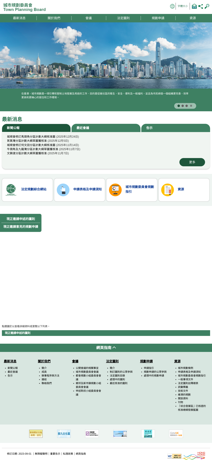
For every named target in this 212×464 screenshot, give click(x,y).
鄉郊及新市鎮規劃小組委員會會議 (88, 385)
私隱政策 (68, 453)
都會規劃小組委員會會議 (88, 377)
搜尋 (206, 6)
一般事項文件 (185, 379)
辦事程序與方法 (50, 375)
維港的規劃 (184, 394)
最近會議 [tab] (82, 128)
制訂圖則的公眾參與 (121, 371)
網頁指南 (106, 348)
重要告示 (55, 453)
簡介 (44, 368)
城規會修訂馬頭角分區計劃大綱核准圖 (31, 136)
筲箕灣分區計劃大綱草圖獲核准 (27, 140)
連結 (44, 379)
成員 (44, 371)
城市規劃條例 (185, 368)
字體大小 (183, 6)
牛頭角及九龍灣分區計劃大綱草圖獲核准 (32, 149)
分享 (200, 6)
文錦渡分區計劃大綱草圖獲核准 (27, 153)
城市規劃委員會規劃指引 (192, 375)
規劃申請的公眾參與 (155, 371)
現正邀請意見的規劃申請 (20, 226)
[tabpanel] (106, 150)
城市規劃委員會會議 (87, 371)
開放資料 (183, 398)
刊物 (180, 402)
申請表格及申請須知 (189, 371)
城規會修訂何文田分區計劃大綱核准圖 (31, 145)
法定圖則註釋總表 (188, 383)
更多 (192, 162)
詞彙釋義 (183, 387)
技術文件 (183, 390)
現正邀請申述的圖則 (20, 219)
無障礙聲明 (41, 453)
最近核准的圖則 (119, 383)
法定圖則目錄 (117, 375)
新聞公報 (13, 368)
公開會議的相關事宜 (87, 368)
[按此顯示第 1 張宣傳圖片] (179, 106)
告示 (10, 375)
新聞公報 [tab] (13, 128)
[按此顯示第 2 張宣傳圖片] (182, 106)
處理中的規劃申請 (154, 375)
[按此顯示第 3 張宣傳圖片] (186, 106)
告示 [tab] (149, 128)
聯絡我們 (194, 6)
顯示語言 (172, 6)
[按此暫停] (191, 106)
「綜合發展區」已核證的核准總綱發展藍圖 (192, 408)
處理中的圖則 (117, 379)
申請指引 (149, 368)
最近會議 (13, 371)
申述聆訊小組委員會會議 (88, 392)
